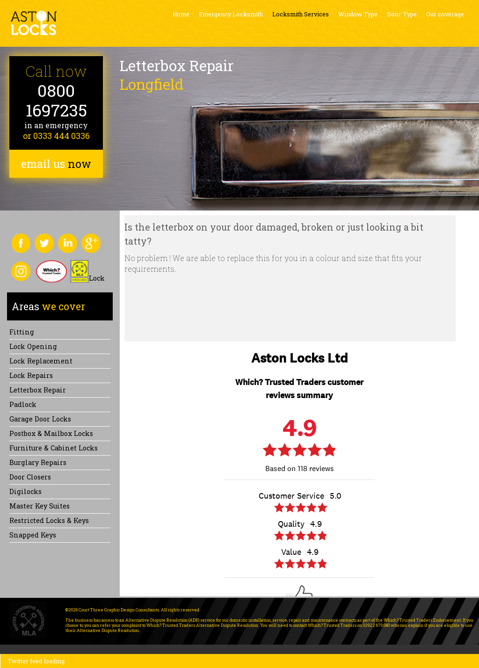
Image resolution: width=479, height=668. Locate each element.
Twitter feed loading (36, 661)
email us (56, 164)
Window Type (357, 14)
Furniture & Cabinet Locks (53, 447)
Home (181, 14)
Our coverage (445, 14)
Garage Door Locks (40, 418)
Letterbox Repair (37, 389)
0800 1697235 (56, 100)
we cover (48, 306)
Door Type (402, 14)
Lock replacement (41, 360)
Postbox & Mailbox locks (51, 433)
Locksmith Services (300, 14)
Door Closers (30, 476)
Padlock (22, 404)
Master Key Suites (39, 505)
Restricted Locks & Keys (49, 520)
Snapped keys (32, 534)
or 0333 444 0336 (56, 135)
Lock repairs (31, 375)
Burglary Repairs (37, 462)
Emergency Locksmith (231, 14)
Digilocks (25, 491)
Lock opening (33, 346)
